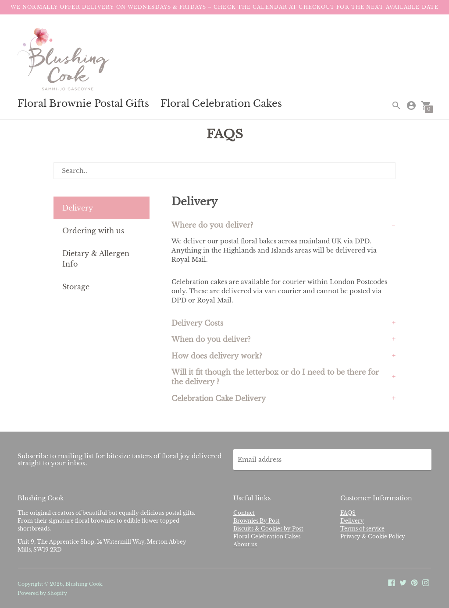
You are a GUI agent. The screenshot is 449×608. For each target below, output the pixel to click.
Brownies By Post (256, 520)
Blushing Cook (83, 584)
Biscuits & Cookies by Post (268, 528)
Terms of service (362, 528)
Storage (75, 286)
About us (245, 544)
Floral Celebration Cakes (221, 103)
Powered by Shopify (42, 593)
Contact (244, 513)
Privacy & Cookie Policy (372, 536)
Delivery (77, 208)
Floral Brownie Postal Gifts (83, 103)
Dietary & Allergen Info (95, 258)
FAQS (348, 513)
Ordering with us (93, 230)
